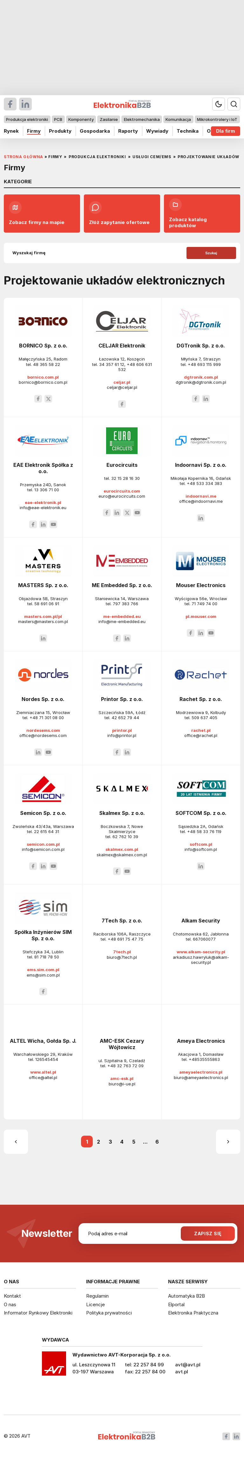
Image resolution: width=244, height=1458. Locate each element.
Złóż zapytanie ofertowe (119, 213)
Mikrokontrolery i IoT (217, 119)
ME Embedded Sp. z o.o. (122, 585)
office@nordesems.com (43, 735)
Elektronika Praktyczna (193, 1313)
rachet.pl (201, 730)
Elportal (176, 1304)
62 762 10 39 (125, 836)
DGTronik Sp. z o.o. (201, 345)
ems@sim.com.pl (43, 975)
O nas (10, 1304)
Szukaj (211, 253)
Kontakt (12, 1296)
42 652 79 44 (125, 717)
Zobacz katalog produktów (188, 213)
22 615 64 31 (46, 831)
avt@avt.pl (187, 1365)
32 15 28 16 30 (125, 478)
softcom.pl (201, 844)
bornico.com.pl (43, 377)
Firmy (34, 131)
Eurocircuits (122, 465)
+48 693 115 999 (204, 364)
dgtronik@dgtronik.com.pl (201, 382)
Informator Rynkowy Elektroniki (38, 1313)
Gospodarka (95, 131)
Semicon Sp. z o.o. (43, 813)
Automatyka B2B (186, 1296)
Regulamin (97, 1296)
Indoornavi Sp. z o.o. (201, 465)
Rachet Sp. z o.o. (201, 699)
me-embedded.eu (122, 616)
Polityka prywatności (109, 1313)
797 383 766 (125, 603)
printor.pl (122, 730)
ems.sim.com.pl (43, 969)
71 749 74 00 (204, 603)
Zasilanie (109, 119)
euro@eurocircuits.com (121, 496)
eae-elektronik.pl (43, 502)
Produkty (60, 131)
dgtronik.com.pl (201, 377)
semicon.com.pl (43, 844)
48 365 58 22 (46, 364)
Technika (188, 131)
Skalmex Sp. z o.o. (122, 813)
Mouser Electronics (201, 585)
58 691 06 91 (46, 603)
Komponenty (81, 119)
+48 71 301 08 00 (47, 717)
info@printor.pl (121, 735)
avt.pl (181, 1372)
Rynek (11, 131)
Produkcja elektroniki (27, 119)
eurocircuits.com (122, 491)
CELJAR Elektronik (121, 345)
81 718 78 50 (46, 956)
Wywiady (157, 131)
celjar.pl (121, 382)
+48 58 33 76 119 (204, 831)
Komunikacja (178, 119)
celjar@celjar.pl (122, 387)
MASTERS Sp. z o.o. (43, 585)
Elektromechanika (142, 119)
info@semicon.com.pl (43, 849)
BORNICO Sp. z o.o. (43, 345)
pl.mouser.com (201, 616)
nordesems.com (43, 730)
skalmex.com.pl (121, 849)
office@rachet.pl (200, 735)
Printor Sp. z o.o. (122, 699)
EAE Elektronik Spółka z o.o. (43, 468)
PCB (58, 119)
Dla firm (225, 131)
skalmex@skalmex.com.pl (122, 854)
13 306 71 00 (46, 489)
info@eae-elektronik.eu (43, 507)
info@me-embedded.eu (122, 621)
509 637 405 (204, 717)
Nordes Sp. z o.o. (43, 699)
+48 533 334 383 (204, 483)
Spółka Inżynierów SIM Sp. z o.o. (43, 935)
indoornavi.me (201, 496)
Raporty (128, 131)
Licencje (95, 1304)
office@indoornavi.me (201, 501)
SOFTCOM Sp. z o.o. (201, 813)
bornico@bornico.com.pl (43, 382)
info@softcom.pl (201, 849)
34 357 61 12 (111, 364)
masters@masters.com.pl (43, 621)
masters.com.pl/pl (43, 616)
